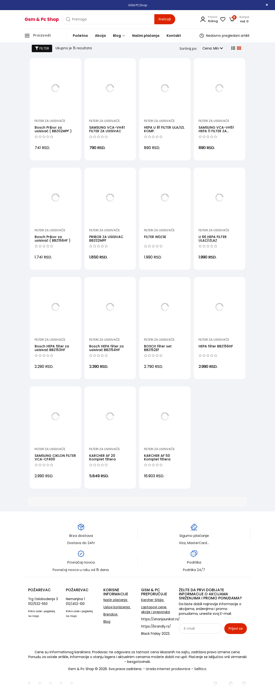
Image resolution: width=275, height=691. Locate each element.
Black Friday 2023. (155, 633)
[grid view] (238, 48)
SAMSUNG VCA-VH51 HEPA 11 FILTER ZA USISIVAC (216, 131)
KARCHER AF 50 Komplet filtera (157, 457)
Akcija (100, 35)
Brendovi (110, 614)
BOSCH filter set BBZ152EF (158, 348)
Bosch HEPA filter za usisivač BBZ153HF (52, 348)
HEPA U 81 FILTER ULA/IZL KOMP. (164, 129)
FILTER (42, 48)
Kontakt (174, 35)
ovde (39, 611)
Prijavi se (236, 628)
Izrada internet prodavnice (168, 668)
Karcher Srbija (152, 600)
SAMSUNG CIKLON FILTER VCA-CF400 (55, 457)
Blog (119, 35)
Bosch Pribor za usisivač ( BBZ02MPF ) (53, 129)
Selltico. (200, 668)
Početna (80, 35)
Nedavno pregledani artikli (224, 35)
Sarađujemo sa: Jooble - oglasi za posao (209, 639)
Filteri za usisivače (50, 121)
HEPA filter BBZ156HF (216, 346)
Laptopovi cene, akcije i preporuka (155, 609)
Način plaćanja (115, 600)
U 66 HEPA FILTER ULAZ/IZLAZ (213, 238)
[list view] (232, 48)
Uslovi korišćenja (117, 607)
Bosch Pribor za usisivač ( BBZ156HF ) (52, 238)
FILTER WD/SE (155, 236)
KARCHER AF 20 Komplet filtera (102, 457)
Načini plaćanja (145, 35)
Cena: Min (212, 48)
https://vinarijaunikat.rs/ (160, 619)
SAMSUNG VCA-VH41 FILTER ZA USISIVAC (107, 129)
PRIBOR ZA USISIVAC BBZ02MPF (106, 238)
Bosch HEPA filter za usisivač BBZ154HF (106, 348)
